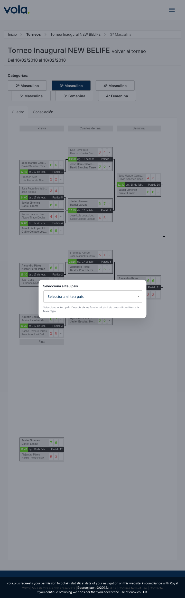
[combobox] (92, 296)
